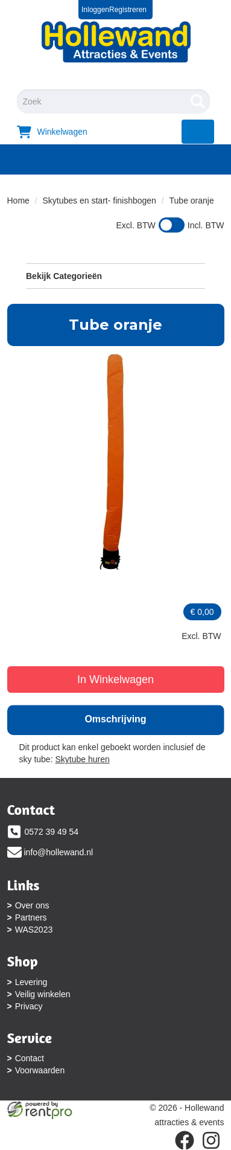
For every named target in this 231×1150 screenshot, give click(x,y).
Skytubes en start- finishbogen (99, 200)
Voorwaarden (40, 1070)
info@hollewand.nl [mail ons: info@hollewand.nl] (58, 852)
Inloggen (95, 9)
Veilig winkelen (43, 994)
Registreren (128, 9)
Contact (29, 1058)
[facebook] (184, 1140)
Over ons (32, 905)
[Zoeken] (198, 101)
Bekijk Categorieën (115, 275)
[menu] (198, 132)
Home (18, 200)
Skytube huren (82, 759)
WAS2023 (34, 929)
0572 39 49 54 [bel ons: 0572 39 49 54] (52, 832)
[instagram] (211, 1140)
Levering (31, 982)
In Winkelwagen (115, 679)
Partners (31, 917)
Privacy (29, 1006)
